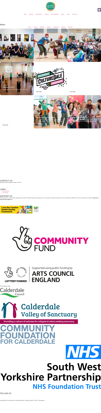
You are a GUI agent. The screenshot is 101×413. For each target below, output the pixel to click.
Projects (46, 14)
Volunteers (70, 27)
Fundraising (56, 27)
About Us (31, 14)
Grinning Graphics (49, 400)
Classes (35, 27)
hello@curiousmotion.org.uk (6, 185)
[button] (99, 10)
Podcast (63, 27)
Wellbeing (42, 27)
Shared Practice (54, 14)
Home (25, 14)
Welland (49, 27)
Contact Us (74, 14)
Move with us (39, 14)
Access (62, 14)
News (68, 14)
